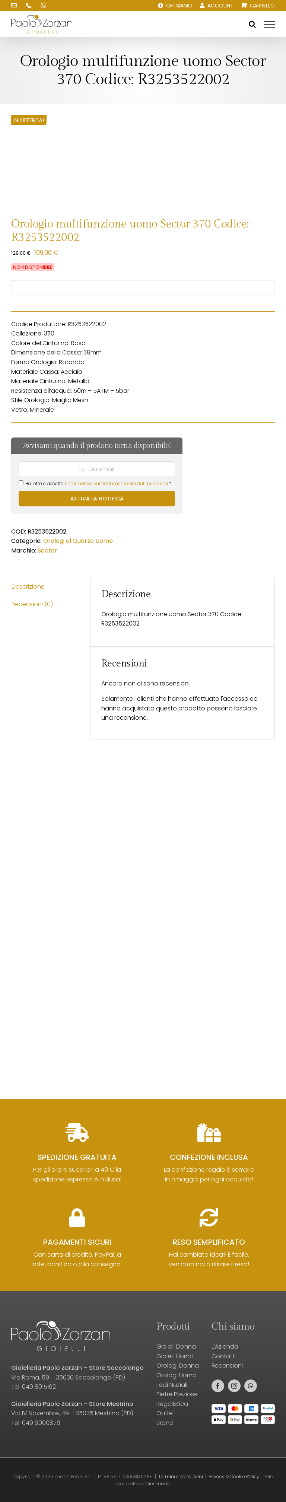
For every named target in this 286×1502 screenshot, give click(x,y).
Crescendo (158, 1483)
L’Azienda (225, 1346)
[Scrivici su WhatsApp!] (43, 5)
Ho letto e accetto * (95, 483)
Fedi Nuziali (171, 1385)
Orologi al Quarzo (68, 541)
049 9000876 (41, 1423)
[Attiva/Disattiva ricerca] (252, 24)
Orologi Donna (177, 1365)
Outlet (165, 1413)
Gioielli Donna (176, 1346)
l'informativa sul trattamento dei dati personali (116, 483)
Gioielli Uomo (175, 1356)
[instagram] (234, 1386)
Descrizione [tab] (28, 586)
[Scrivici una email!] (13, 5)
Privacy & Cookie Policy (234, 1476)
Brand (165, 1423)
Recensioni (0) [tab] (32, 604)
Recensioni (227, 1365)
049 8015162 (39, 1386)
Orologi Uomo (176, 1375)
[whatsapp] (250, 1386)
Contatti (224, 1356)
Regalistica (172, 1404)
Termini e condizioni (180, 1476)
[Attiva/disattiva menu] (269, 24)
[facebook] (218, 1386)
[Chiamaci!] (28, 5)
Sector (47, 550)
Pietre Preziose (177, 1394)
